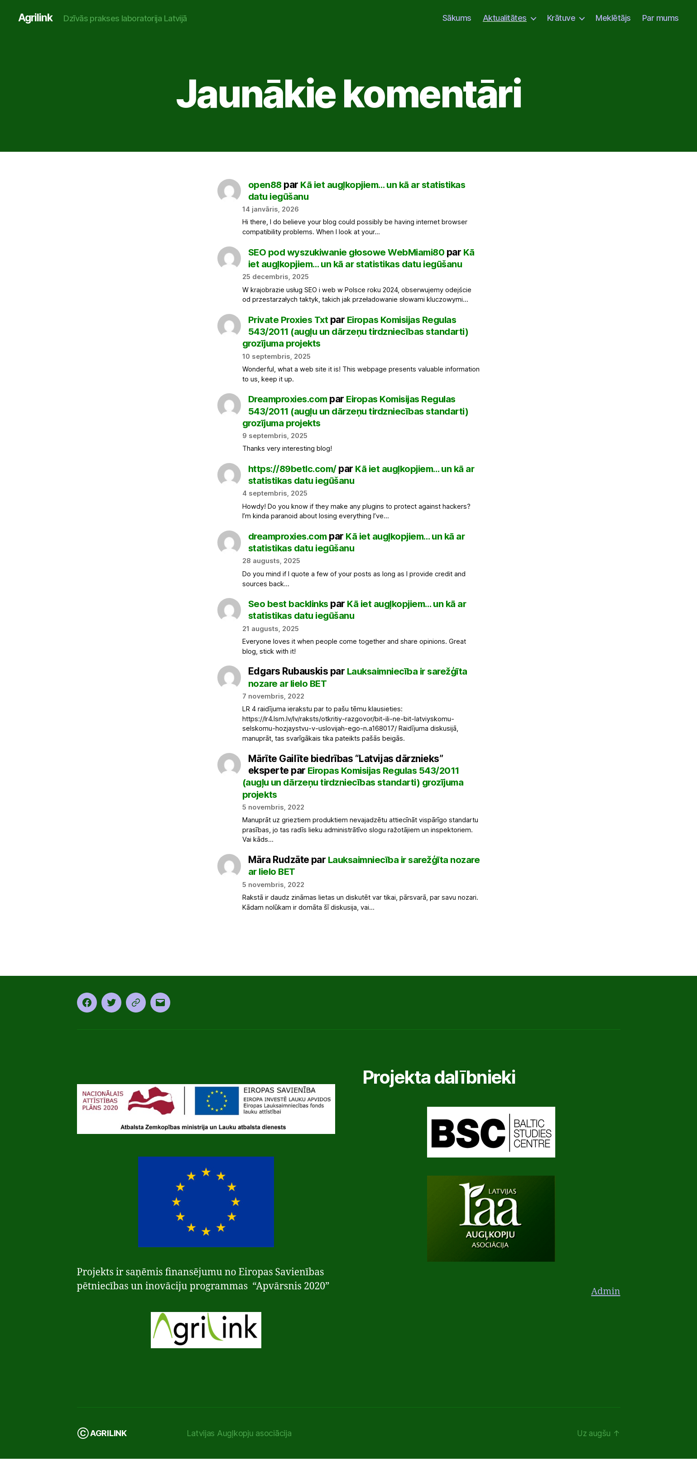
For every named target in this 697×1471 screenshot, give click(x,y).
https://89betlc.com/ (294, 481)
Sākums (456, 18)
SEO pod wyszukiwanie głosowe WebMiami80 (350, 252)
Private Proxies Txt (290, 332)
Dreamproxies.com (290, 411)
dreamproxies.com (290, 548)
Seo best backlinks (290, 616)
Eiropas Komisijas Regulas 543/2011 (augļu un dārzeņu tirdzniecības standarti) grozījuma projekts (360, 344)
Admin (605, 1304)
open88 (265, 185)
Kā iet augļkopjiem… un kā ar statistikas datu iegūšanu (361, 486)
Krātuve (561, 18)
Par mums (660, 18)
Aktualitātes (505, 18)
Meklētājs (613, 18)
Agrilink (36, 18)
